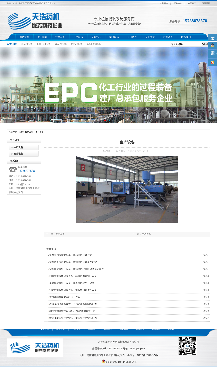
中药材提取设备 (44, 44)
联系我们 (186, 37)
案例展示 (114, 37)
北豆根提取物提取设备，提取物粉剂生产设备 (73, 290)
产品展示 (78, 37)
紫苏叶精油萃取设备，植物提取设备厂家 (70, 255)
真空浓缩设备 (77, 44)
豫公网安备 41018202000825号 (119, 362)
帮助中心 (178, 3)
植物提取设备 (27, 44)
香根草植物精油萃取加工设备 (64, 297)
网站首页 (24, 37)
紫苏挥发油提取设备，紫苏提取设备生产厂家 (73, 262)
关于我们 (42, 37)
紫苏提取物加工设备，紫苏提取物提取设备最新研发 (76, 269)
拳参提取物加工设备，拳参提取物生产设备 (71, 283)
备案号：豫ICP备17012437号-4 (143, 355)
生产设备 (39, 132)
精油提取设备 (61, 44)
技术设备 (60, 37)
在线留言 (192, 3)
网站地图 (206, 3)
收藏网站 (164, 3)
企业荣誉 (150, 37)
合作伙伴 (132, 37)
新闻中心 (96, 37)
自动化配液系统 (94, 44)
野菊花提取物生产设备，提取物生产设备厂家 (73, 318)
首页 (21, 132)
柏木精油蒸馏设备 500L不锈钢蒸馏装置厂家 (72, 311)
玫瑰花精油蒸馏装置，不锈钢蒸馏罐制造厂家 (73, 304)
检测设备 (18, 153)
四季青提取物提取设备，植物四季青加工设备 (73, 276)
